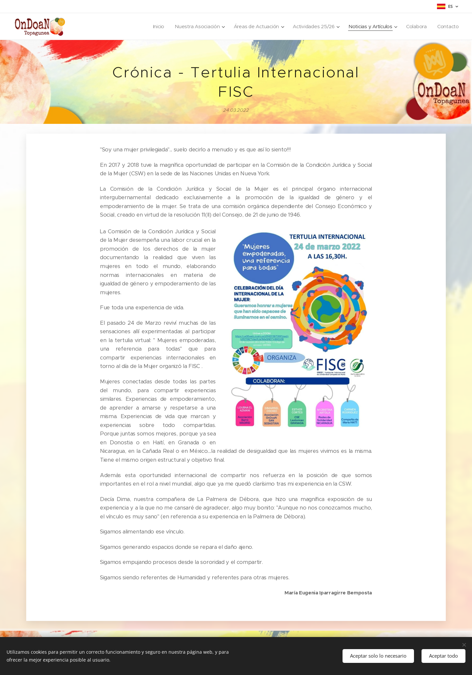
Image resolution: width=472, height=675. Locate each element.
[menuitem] (153, 26)
